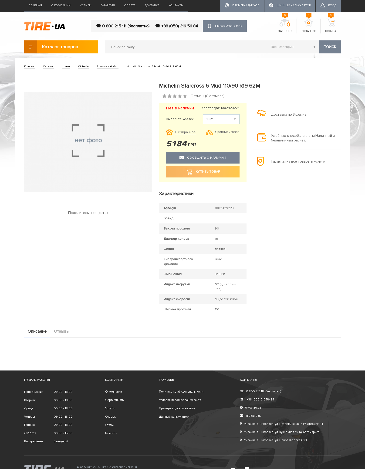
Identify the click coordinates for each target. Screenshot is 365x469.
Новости (111, 433)
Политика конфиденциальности (181, 392)
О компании (61, 5)
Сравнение (285, 26)
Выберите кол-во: (180, 119)
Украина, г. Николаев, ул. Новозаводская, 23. (274, 440)
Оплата (129, 5)
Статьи (109, 425)
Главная (35, 5)
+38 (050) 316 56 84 (257, 399)
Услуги (85, 5)
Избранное (308, 26)
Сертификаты (114, 400)
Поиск (330, 47)
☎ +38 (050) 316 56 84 (176, 26)
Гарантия (108, 5)
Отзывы (61, 331)
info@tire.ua (250, 416)
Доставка (152, 5)
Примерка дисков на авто (177, 408)
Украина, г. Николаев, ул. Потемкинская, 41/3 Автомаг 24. (282, 424)
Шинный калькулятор (174, 417)
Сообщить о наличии (202, 158)
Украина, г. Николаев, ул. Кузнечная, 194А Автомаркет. (280, 432)
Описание (37, 331)
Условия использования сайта (180, 400)
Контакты (176, 5)
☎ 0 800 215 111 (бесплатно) (122, 26)
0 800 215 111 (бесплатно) (260, 391)
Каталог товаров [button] (51, 46)
